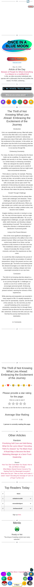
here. (19, 514)
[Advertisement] (17, 17)
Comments (17, 322)
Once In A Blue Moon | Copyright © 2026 (17, 572)
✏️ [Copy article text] (9, 574)
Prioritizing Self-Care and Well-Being (17, 443)
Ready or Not (17, 534)
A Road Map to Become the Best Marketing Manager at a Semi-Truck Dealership (17, 454)
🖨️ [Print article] (25, 574)
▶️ (31, 574)
